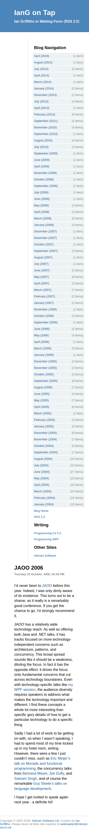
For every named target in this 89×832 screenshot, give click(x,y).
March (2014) (42, 82)
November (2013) (45, 95)
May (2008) (41, 205)
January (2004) (44, 504)
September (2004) (46, 452)
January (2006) (44, 355)
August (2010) (43, 140)
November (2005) (45, 368)
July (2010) (41, 147)
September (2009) (46, 153)
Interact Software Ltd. (46, 820)
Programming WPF (46, 539)
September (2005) (46, 381)
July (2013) (41, 101)
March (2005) (42, 413)
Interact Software (45, 555)
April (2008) (41, 212)
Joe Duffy (56, 773)
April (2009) (41, 166)
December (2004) (45, 432)
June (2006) (42, 329)
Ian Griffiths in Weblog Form (38, 21)
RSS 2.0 (71, 21)
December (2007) (45, 231)
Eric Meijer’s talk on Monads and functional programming (42, 763)
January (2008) (44, 225)
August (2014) (43, 62)
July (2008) (41, 192)
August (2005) (43, 387)
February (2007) (44, 296)
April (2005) (41, 406)
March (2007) (42, 290)
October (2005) (44, 374)
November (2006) (45, 309)
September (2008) (46, 186)
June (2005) (42, 393)
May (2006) (41, 335)
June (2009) (42, 160)
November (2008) (45, 173)
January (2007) (44, 303)
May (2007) (41, 277)
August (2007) (43, 257)
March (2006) (42, 348)
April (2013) (41, 108)
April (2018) (41, 56)
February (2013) (44, 114)
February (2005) (44, 419)
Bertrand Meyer (35, 773)
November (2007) (45, 238)
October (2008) (44, 179)
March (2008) (42, 218)
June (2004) (42, 471)
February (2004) (44, 497)
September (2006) (46, 322)
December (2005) (45, 361)
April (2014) (41, 75)
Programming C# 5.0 (47, 533)
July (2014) (41, 69)
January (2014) (44, 88)
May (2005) (41, 400)
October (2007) (44, 244)
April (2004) (41, 484)
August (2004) (43, 458)
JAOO (47, 586)
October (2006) (44, 316)
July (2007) (41, 264)
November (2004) (45, 439)
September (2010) (46, 134)
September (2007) (46, 251)
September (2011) (46, 121)
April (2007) (41, 283)
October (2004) (44, 445)
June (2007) (42, 270)
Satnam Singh (25, 778)
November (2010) (45, 127)
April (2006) (41, 342)
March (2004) (42, 491)
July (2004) (41, 465)
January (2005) (44, 426)
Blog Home (41, 510)
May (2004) (41, 478)
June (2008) (42, 199)
